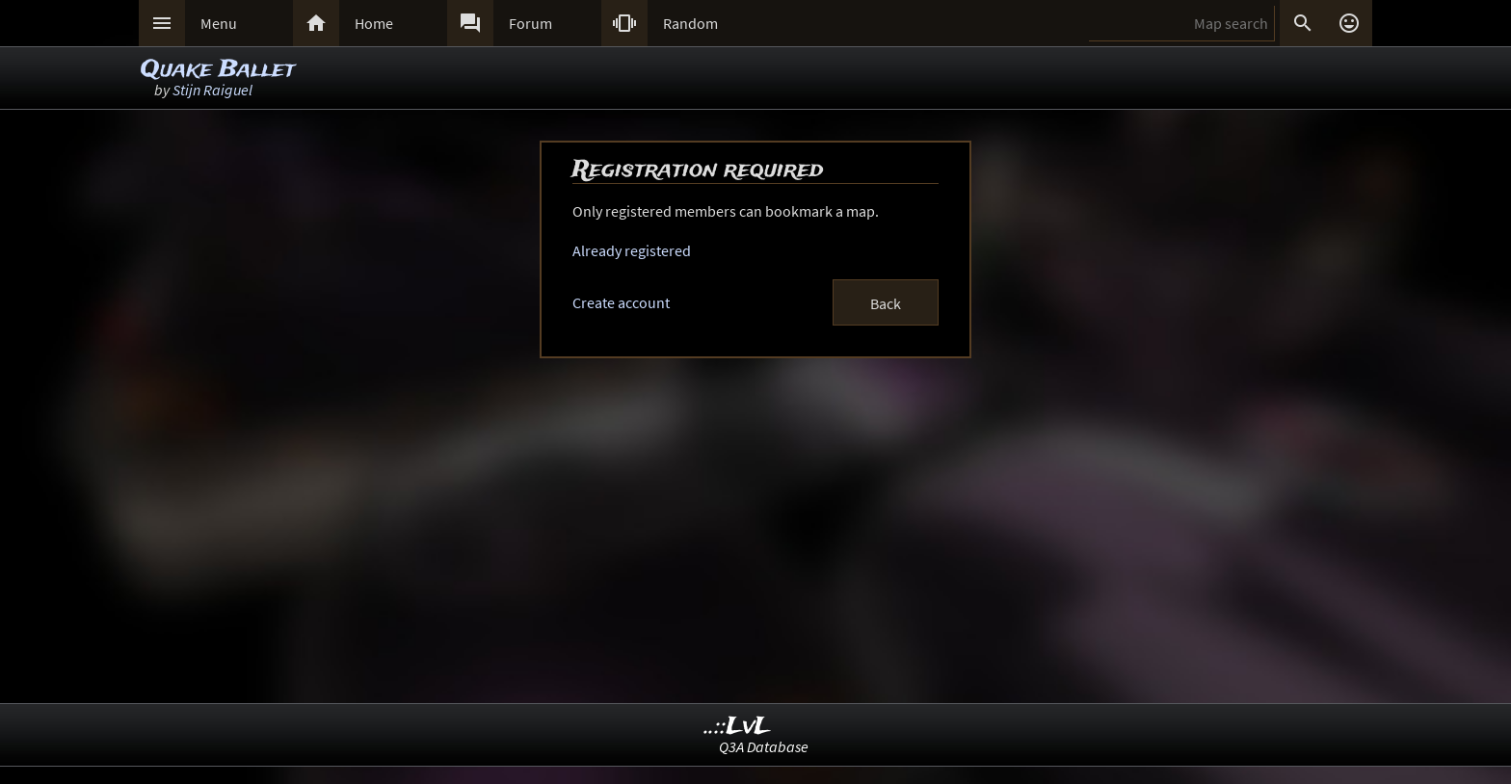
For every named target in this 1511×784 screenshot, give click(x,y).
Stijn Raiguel (212, 89)
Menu (218, 23)
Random (690, 23)
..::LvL (737, 727)
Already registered (631, 250)
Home (374, 23)
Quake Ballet (218, 70)
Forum (530, 23)
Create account (621, 302)
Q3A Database (764, 746)
